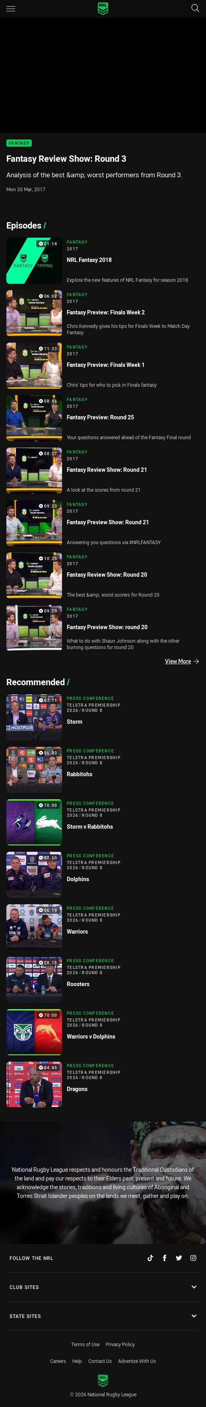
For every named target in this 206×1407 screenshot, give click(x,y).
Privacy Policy (120, 1344)
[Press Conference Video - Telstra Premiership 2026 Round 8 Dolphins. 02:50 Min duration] (103, 875)
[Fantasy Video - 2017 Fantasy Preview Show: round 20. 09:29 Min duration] (103, 628)
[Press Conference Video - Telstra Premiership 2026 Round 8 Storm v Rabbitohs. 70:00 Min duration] (103, 822)
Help (77, 1361)
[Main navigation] (10, 8)
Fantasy (19, 143)
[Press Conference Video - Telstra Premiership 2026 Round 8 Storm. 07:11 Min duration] (103, 717)
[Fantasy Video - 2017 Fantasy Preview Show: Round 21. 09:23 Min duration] (103, 523)
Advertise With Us (137, 1361)
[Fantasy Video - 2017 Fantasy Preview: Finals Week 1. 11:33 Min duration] (103, 366)
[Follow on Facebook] (164, 1258)
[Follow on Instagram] (193, 1258)
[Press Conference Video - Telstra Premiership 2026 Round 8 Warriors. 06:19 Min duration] (103, 927)
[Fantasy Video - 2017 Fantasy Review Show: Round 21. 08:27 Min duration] (103, 471)
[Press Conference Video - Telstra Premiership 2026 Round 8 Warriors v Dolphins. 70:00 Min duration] (103, 1032)
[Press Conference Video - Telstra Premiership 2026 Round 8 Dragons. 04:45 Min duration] (103, 1085)
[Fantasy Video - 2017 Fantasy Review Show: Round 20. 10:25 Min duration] (103, 575)
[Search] (195, 9)
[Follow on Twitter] (179, 1258)
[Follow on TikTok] (150, 1258)
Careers (58, 1361)
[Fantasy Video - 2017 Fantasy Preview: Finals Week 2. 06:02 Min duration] (103, 313)
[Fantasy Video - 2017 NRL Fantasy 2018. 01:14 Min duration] (103, 261)
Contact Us (100, 1361)
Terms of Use (85, 1344)
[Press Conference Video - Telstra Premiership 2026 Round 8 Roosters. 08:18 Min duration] (103, 980)
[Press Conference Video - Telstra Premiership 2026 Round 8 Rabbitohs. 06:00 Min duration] (103, 770)
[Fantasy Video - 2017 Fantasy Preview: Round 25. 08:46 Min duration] (103, 418)
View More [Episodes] (182, 661)
